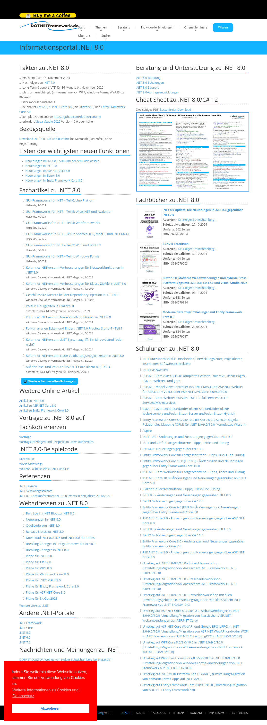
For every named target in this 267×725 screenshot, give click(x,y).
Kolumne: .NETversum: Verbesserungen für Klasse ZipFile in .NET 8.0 (76, 283)
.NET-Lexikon (28, 486)
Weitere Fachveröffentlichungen (50, 381)
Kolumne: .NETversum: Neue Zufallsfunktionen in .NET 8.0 (68, 317)
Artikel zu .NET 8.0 (31, 401)
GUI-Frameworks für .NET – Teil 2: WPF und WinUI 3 (63, 245)
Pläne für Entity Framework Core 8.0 (52, 586)
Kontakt (196, 713)
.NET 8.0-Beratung (148, 78)
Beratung (124, 27)
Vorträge (25, 437)
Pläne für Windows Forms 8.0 (47, 574)
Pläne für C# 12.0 (38, 562)
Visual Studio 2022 (47, 121)
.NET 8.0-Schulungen (150, 83)
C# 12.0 (42, 107)
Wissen (223, 27)
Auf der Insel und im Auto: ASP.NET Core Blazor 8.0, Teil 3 (68, 367)
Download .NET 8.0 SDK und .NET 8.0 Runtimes (60, 537)
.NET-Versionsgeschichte (35, 491)
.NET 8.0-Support (147, 87)
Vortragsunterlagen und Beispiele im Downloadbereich (56, 442)
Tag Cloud (158, 713)
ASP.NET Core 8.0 (60, 107)
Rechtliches (239, 713)
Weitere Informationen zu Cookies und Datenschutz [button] (45, 693)
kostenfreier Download (175, 110)
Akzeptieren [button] (50, 708)
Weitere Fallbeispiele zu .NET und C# (44, 469)
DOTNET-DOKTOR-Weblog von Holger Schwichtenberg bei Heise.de (64, 660)
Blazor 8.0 (86, 107)
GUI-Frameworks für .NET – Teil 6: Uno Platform (60, 200)
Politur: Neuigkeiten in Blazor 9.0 (50, 306)
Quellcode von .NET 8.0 (43, 525)
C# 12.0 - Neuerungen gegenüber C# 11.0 (172, 535)
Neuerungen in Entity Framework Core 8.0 (54, 180)
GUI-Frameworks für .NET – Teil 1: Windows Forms (62, 256)
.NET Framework (30, 623)
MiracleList (26, 459)
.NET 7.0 (49, 83)
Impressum (216, 713)
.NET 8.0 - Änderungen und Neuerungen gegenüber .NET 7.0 (186, 529)
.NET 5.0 (24, 633)
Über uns (84, 36)
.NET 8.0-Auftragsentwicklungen (157, 92)
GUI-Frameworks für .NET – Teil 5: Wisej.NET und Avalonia (68, 211)
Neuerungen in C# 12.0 (41, 166)
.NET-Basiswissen (155, 369)
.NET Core (26, 628)
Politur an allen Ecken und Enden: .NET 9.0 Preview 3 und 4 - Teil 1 (74, 328)
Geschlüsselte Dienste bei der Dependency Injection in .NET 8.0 (72, 295)
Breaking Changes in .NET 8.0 (47, 550)
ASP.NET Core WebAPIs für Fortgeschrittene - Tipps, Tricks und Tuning (193, 472)
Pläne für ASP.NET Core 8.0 (45, 592)
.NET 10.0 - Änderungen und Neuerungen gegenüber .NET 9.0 (187, 436)
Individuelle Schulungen (157, 27)
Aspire (147, 430)
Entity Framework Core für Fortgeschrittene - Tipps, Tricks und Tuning (193, 455)
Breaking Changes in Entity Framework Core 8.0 (60, 543)
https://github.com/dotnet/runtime (77, 117)
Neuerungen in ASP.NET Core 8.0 (48, 171)
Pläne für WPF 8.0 (39, 568)
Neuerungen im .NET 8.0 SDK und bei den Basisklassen (63, 161)
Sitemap (178, 713)
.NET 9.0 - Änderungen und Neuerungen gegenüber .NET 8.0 (186, 495)
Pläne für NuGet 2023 (41, 598)
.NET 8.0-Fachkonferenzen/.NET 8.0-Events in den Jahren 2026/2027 (65, 496)
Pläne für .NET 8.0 (39, 556)
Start (81, 27)
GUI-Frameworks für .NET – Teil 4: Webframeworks (63, 222)
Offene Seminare (195, 27)
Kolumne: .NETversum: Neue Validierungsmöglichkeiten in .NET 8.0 (75, 355)
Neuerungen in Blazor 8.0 (43, 176)
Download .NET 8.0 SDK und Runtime (44, 139)
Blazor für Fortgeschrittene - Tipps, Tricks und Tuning (181, 489)
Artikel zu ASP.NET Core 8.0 (37, 406)
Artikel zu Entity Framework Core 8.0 (44, 410)
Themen (101, 27)
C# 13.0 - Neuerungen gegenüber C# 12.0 (172, 501)
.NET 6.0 (24, 637)
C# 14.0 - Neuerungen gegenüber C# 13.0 (172, 449)
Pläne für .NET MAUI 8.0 (43, 580)
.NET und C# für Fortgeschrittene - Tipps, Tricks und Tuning (185, 443)
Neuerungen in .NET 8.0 (43, 519)
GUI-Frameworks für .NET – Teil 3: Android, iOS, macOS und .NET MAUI (77, 234)
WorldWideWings (31, 464)
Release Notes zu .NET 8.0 (45, 531)
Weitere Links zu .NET (34, 606)
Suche (106, 36)
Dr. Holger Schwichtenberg (196, 220)
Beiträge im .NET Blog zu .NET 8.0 (50, 513)
